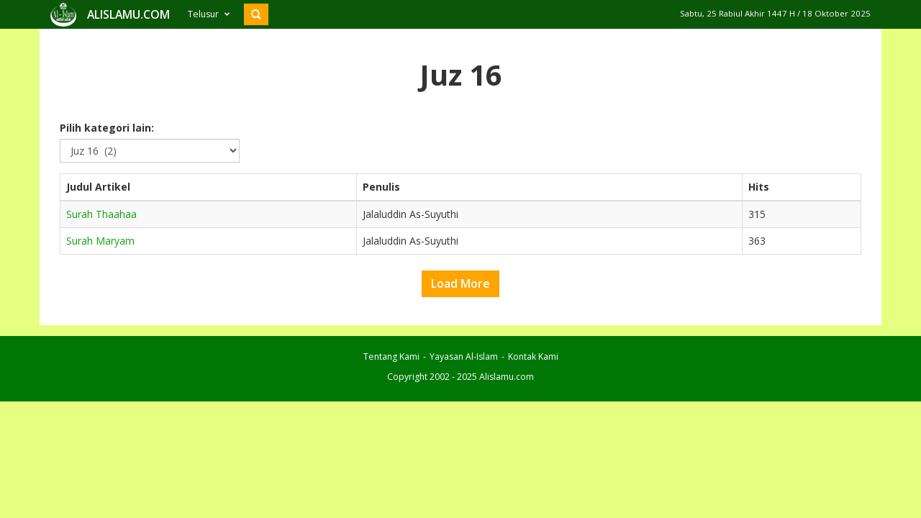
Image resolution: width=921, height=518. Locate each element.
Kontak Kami (533, 385)
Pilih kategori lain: (107, 156)
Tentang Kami (391, 385)
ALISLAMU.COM (128, 43)
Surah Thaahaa (101, 243)
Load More (460, 312)
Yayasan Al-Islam (464, 385)
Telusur (209, 43)
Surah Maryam (100, 269)
